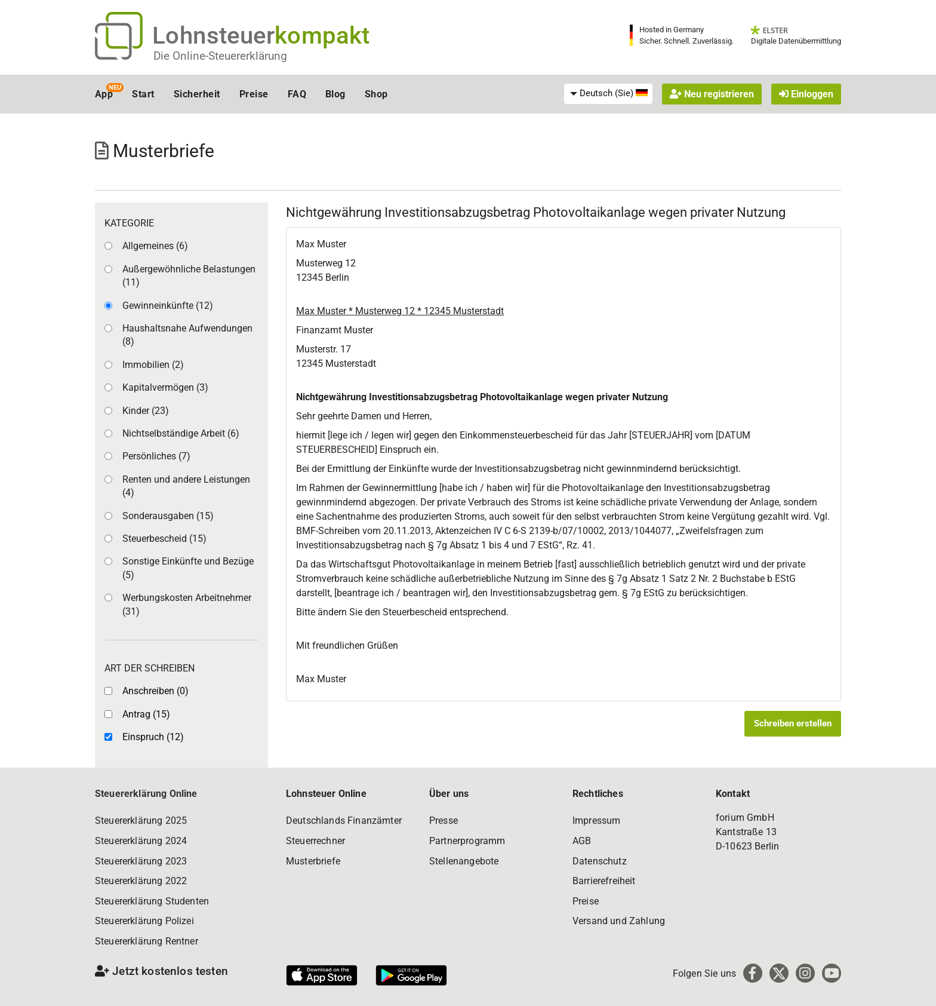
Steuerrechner (315, 840)
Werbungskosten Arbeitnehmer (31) (186, 604)
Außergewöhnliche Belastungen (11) (188, 275)
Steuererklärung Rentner (146, 941)
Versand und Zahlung (618, 921)
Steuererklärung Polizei (144, 921)
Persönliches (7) (156, 456)
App (104, 94)
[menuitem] (608, 94)
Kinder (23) (145, 410)
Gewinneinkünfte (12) (167, 305)
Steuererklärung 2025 (141, 820)
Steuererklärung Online (146, 793)
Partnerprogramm (467, 840)
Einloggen (806, 94)
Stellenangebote (463, 861)
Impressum (596, 820)
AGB (581, 840)
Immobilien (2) (153, 364)
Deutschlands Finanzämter (344, 820)
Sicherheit (197, 94)
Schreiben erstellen (793, 723)
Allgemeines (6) (155, 246)
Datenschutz (599, 861)
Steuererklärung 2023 (141, 861)
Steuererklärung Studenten (152, 901)
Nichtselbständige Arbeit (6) (180, 433)
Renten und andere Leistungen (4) (186, 486)
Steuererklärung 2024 (141, 840)
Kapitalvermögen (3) (165, 387)
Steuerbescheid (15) (164, 538)
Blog (335, 94)
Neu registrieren (712, 94)
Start (143, 94)
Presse (443, 820)
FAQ (297, 94)
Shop (376, 94)
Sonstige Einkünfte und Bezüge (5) (188, 568)
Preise (254, 94)
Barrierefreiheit (604, 881)
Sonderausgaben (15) (168, 516)
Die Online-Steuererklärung (220, 56)
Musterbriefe (313, 861)
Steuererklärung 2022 (141, 881)
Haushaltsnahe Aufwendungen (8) (187, 335)
